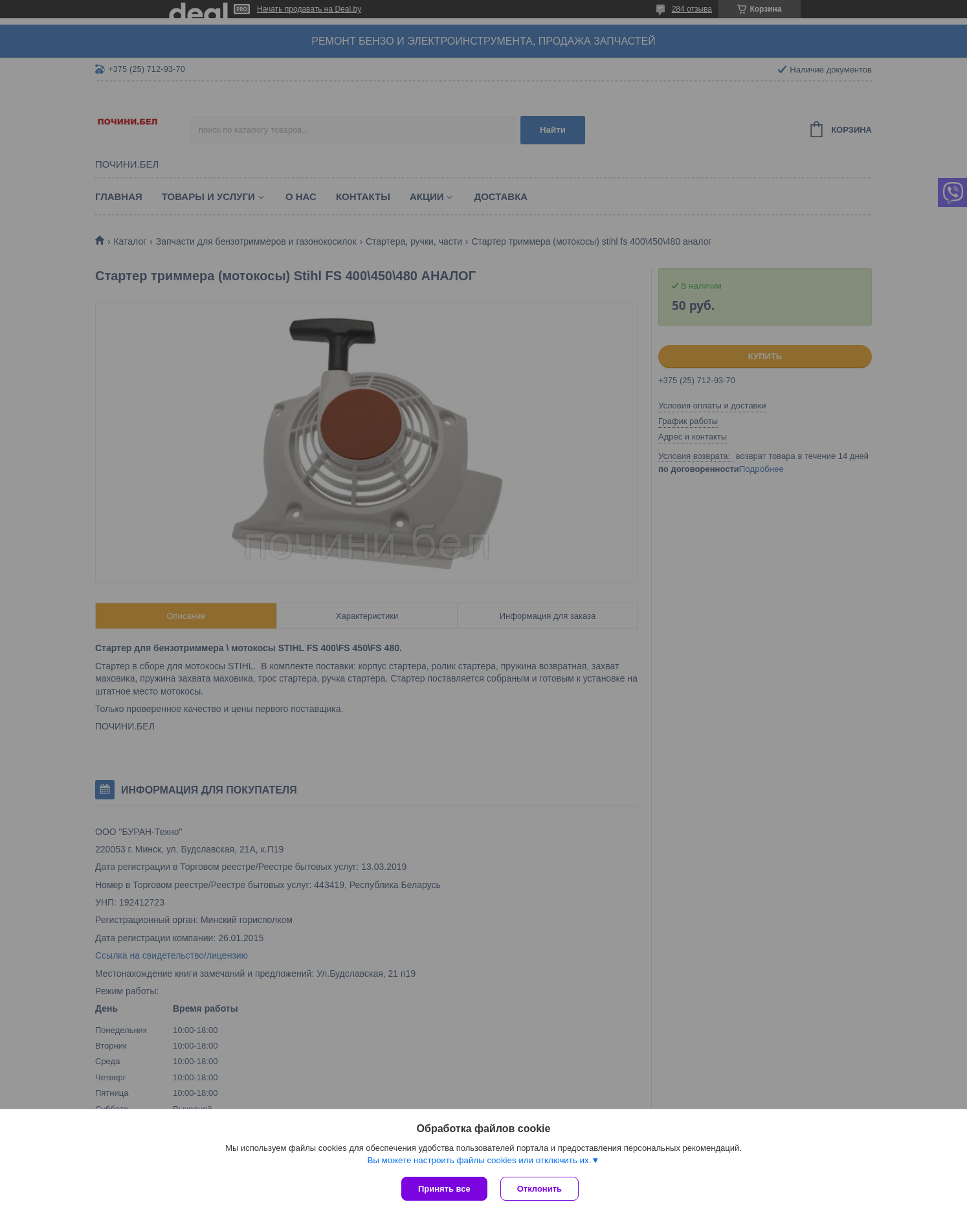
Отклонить (539, 1189)
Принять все (444, 1189)
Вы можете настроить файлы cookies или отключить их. (479, 1160)
